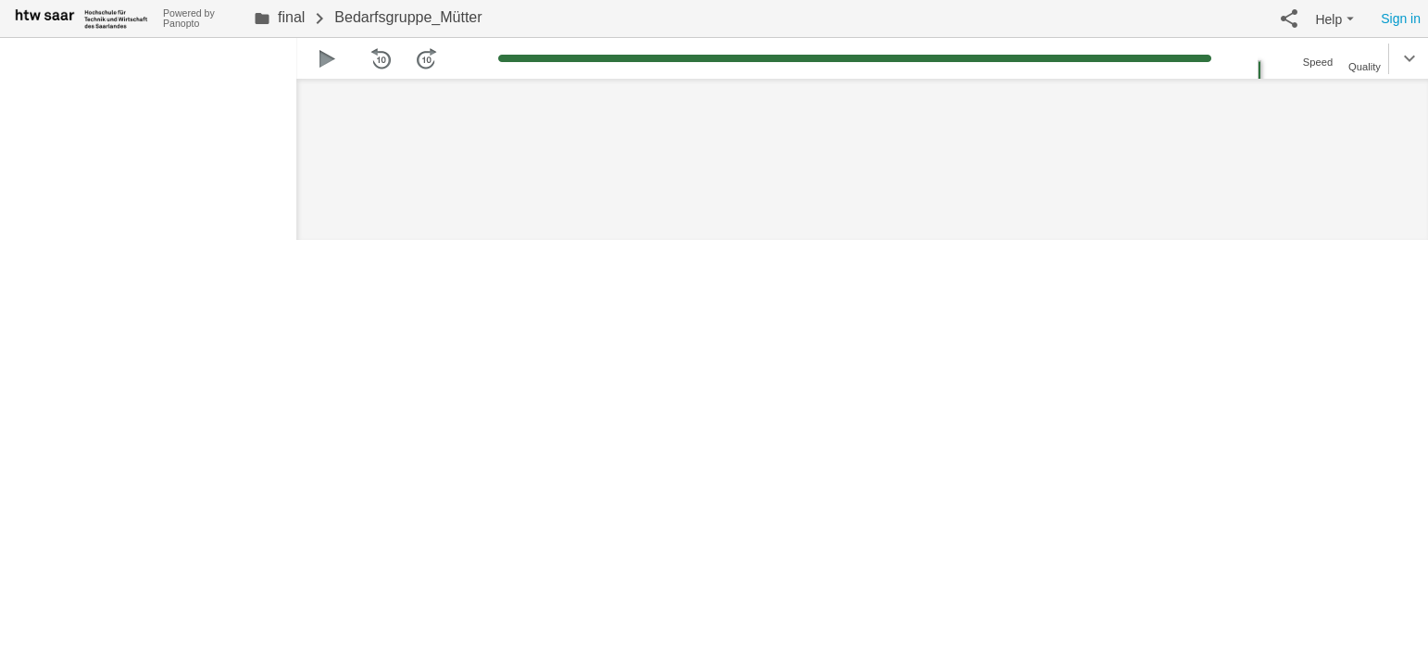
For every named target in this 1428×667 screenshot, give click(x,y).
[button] (1289, 18)
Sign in (1401, 18)
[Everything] (81, 16)
